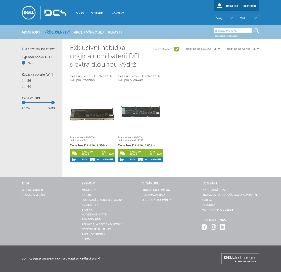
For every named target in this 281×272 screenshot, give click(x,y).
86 (29, 86)
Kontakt (118, 13)
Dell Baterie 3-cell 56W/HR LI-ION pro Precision (91, 78)
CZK (242, 18)
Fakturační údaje (214, 190)
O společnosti (32, 190)
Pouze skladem (162, 49)
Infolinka (208, 204)
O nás (80, 13)
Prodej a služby (33, 195)
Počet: (85, 159)
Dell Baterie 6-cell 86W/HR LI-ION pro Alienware (139, 78)
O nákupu (98, 13)
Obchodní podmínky (156, 200)
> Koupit (107, 159)
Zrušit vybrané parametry (38, 48)
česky (219, 18)
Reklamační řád (153, 195)
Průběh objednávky (156, 190)
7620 (30, 63)
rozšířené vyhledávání (226, 36)
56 (29, 80)
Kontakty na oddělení (218, 209)
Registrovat (249, 6)
